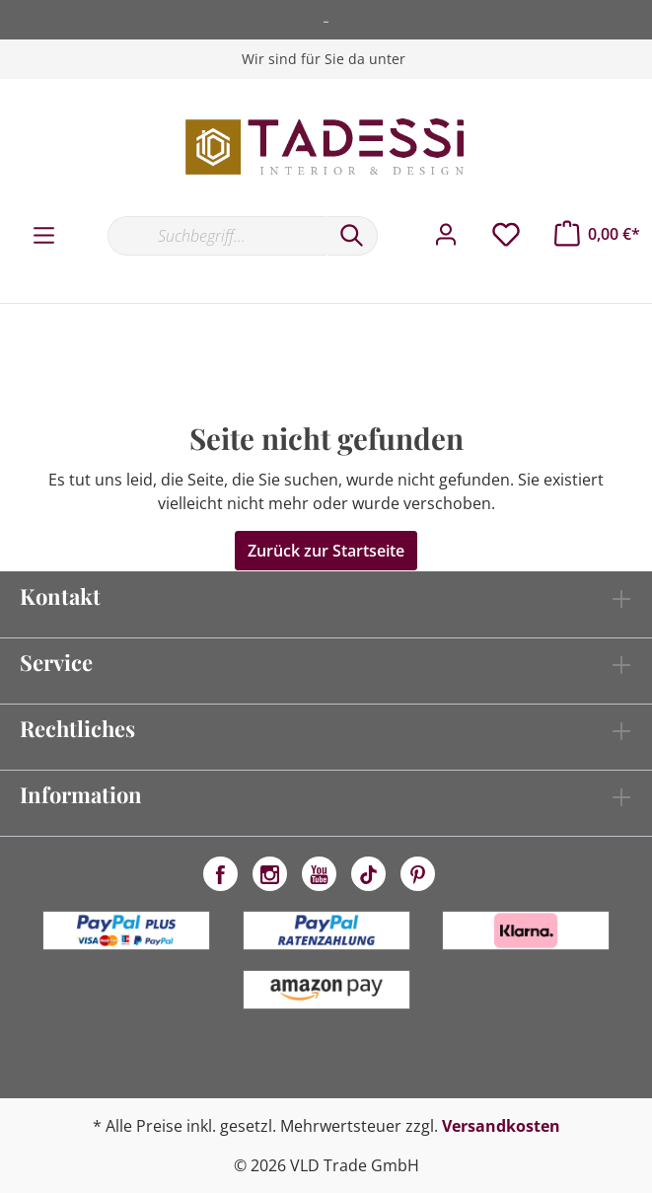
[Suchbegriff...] (217, 236)
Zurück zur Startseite (326, 550)
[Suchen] (352, 236)
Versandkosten (501, 1126)
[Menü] (44, 236)
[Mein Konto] (446, 235)
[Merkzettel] (506, 235)
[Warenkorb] (597, 234)
